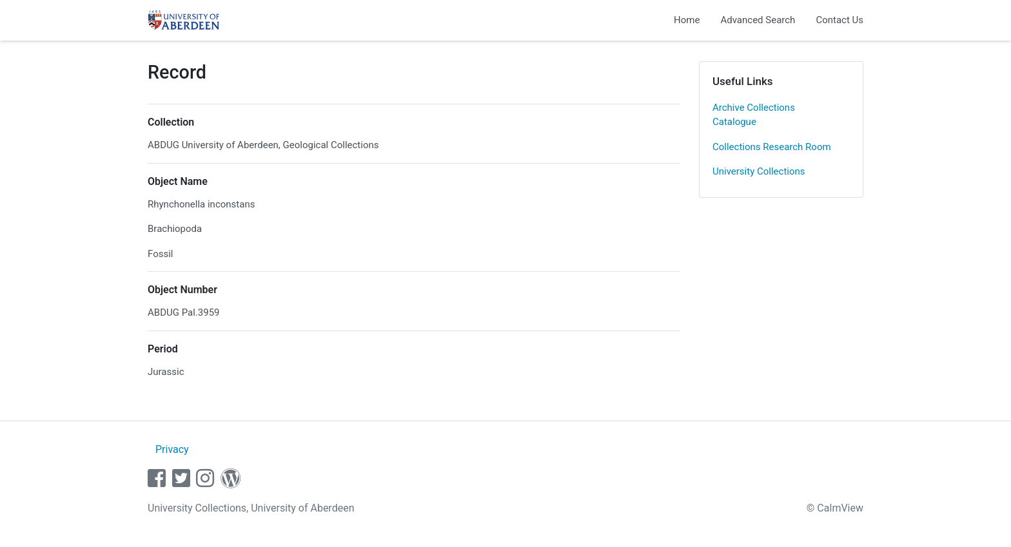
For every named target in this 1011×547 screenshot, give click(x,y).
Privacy (172, 449)
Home (687, 20)
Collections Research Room (771, 147)
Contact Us (839, 20)
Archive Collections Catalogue (753, 115)
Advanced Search (757, 20)
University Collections (758, 171)
